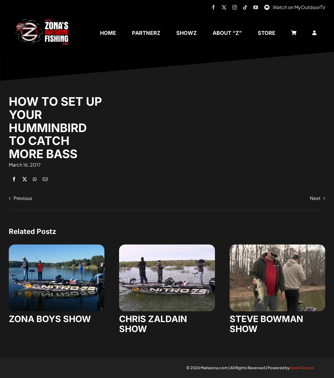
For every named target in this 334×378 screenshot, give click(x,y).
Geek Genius (302, 367)
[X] (24, 179)
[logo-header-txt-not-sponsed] (43, 21)
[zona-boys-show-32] (56, 247)
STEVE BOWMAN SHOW (266, 324)
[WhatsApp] (35, 179)
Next (315, 198)
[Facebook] (14, 179)
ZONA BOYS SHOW (50, 319)
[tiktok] (245, 7)
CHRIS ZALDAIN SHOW (153, 324)
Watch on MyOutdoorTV (299, 7)
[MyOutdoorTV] (267, 7)
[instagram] (234, 7)
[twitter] (224, 7)
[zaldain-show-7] (167, 247)
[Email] (45, 179)
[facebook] (213, 7)
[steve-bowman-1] (277, 247)
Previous (22, 198)
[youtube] (255, 7)
